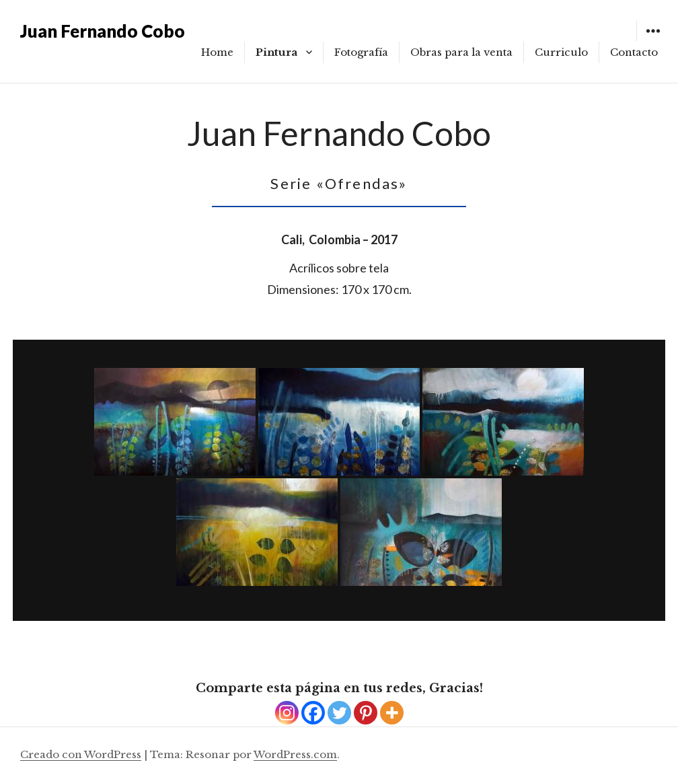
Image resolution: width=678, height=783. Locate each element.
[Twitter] (339, 712)
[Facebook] (313, 712)
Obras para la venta (461, 52)
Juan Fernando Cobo (102, 31)
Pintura (276, 52)
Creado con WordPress (80, 754)
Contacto (634, 52)
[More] (392, 712)
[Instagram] (287, 712)
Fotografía (361, 52)
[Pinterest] (365, 712)
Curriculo (561, 52)
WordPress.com (295, 754)
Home (217, 52)
